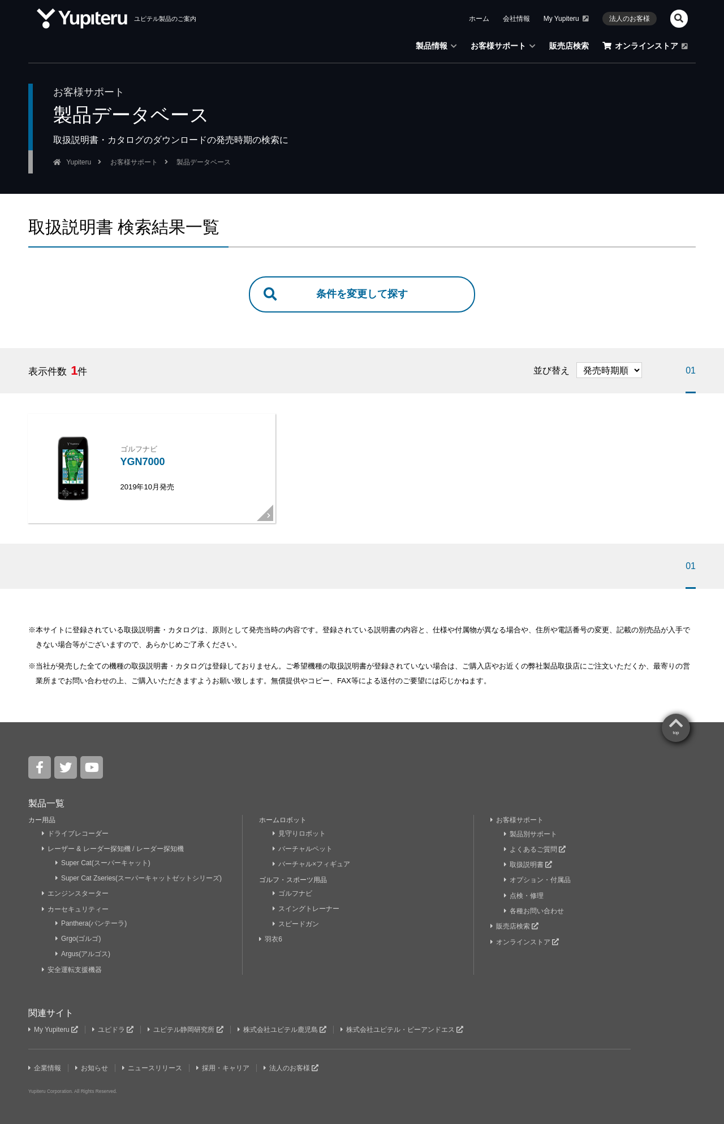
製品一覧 (46, 805)
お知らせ (92, 1065)
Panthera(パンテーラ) (91, 922)
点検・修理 (524, 895)
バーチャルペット (303, 850)
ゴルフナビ (293, 893)
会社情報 (516, 19)
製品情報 (436, 45)
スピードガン (296, 923)
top (676, 734)
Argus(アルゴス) (83, 952)
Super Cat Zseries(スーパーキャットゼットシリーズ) (139, 879)
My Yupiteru (566, 19)
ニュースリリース (153, 1065)
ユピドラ (114, 1027)
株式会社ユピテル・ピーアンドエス (405, 1027)
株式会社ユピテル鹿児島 (284, 1027)
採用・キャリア (225, 1065)
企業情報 (45, 1065)
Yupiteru (78, 162)
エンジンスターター (75, 893)
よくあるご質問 (535, 850)
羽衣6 (272, 939)
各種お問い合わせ (534, 910)
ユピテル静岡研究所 (187, 1027)
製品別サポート (531, 835)
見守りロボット (299, 835)
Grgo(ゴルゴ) (78, 937)
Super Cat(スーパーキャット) (103, 864)
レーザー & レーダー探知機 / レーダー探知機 (113, 850)
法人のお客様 (629, 19)
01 (691, 370)
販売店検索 (569, 45)
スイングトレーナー (306, 909)
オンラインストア (645, 45)
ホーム (479, 19)
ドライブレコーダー (75, 835)
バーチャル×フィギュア (312, 865)
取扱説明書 (528, 865)
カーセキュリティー (75, 909)
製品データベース (203, 162)
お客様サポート (503, 45)
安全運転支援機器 (72, 967)
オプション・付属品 (537, 880)
